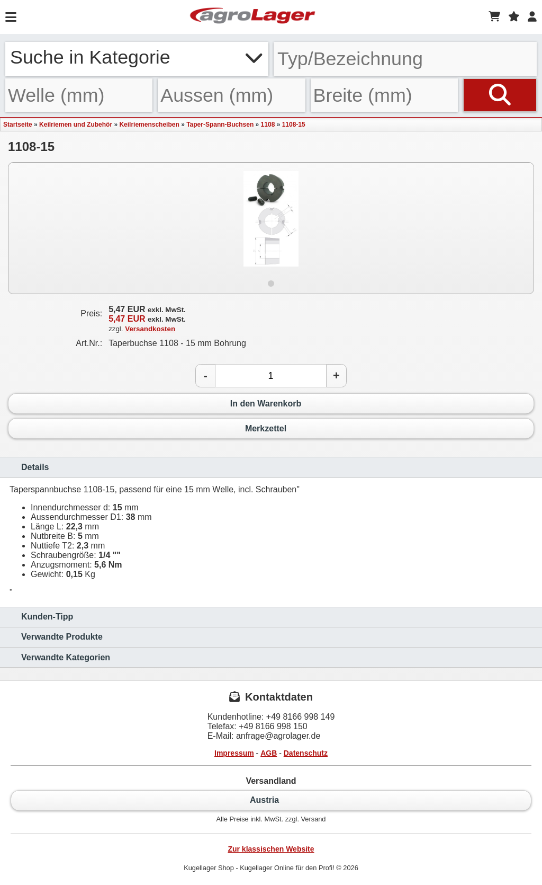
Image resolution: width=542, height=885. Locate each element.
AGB (268, 753)
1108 (268, 124)
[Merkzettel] (514, 17)
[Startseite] (252, 17)
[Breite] (384, 95)
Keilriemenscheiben (149, 124)
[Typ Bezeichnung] (405, 59)
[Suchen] (500, 95)
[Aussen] (231, 95)
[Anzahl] (270, 375)
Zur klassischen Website (271, 849)
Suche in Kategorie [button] (137, 57)
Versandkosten (150, 329)
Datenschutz (306, 753)
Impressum (234, 753)
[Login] (532, 17)
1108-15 (293, 124)
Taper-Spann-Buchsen (220, 124)
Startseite (17, 124)
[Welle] (78, 95)
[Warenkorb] (494, 17)
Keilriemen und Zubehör (75, 124)
